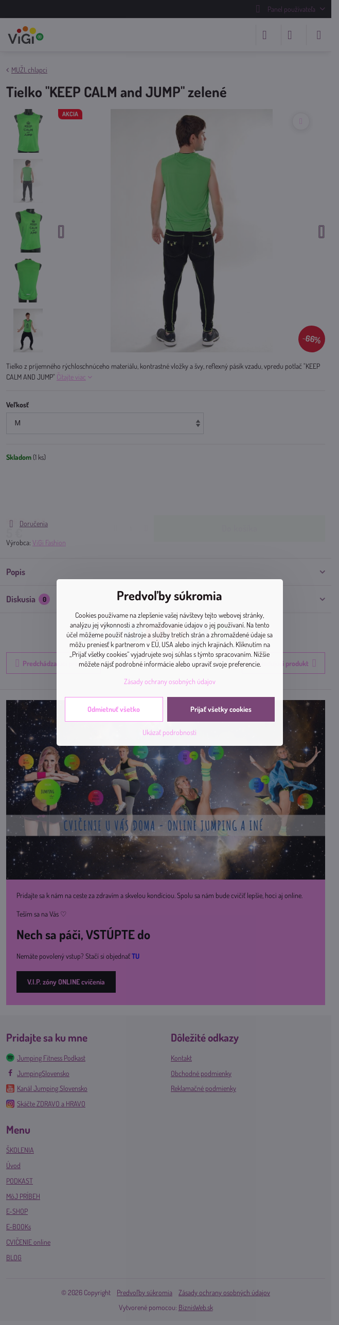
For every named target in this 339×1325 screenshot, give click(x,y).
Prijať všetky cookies (221, 709)
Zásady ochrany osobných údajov (170, 681)
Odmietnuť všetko (113, 709)
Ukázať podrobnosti (169, 732)
